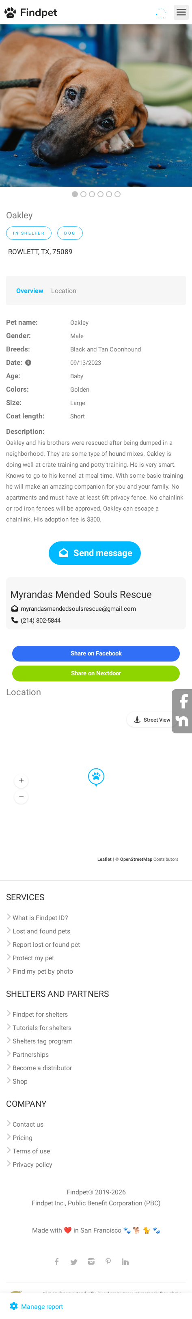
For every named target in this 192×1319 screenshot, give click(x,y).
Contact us (28, 1124)
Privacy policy (32, 1164)
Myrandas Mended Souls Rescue (81, 594)
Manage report (35, 1306)
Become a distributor (42, 1068)
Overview (29, 291)
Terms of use (31, 1151)
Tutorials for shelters (42, 1028)
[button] (90, 768)
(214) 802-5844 (40, 620)
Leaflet (104, 859)
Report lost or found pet (46, 944)
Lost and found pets (41, 931)
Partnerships (31, 1054)
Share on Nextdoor (96, 673)
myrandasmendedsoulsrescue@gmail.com (78, 608)
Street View (157, 720)
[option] (96, 105)
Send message (94, 553)
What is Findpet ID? (40, 918)
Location (63, 291)
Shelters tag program (43, 1041)
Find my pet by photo (43, 971)
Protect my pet (33, 958)
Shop (20, 1081)
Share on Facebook (96, 653)
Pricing (22, 1138)
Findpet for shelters (40, 1014)
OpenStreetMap (136, 859)
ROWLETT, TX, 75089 (40, 252)
